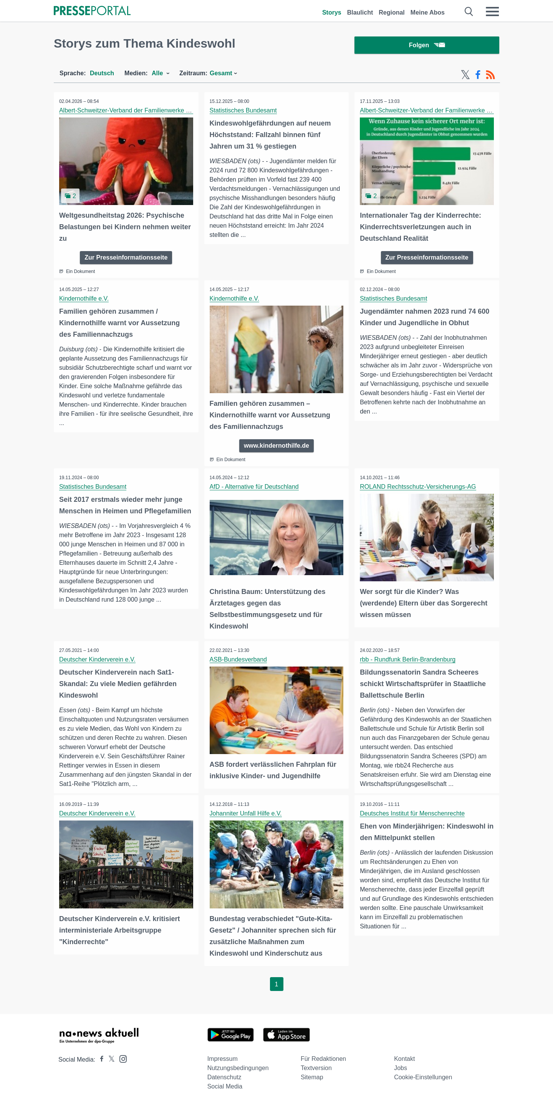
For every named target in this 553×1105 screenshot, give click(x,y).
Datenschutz (224, 1077)
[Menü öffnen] (492, 11)
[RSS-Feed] (490, 76)
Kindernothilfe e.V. (84, 299)
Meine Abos (428, 12)
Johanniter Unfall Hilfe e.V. (246, 814)
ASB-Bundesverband (238, 659)
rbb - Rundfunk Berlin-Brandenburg (408, 659)
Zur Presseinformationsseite (125, 258)
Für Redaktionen (323, 1058)
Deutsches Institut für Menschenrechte (412, 814)
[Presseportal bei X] (109, 1059)
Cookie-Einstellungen (423, 1077)
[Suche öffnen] (469, 11)
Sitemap (312, 1077)
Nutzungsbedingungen (238, 1068)
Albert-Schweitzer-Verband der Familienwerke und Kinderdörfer (146, 111)
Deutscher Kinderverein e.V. (98, 659)
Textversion (316, 1068)
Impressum (222, 1058)
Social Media (225, 1086)
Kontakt (404, 1058)
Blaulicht (360, 12)
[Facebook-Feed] (478, 76)
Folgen (427, 46)
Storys (331, 12)
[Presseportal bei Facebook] (99, 1059)
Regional (392, 12)
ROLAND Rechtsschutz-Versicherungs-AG (418, 487)
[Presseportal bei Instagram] (121, 1058)
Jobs (400, 1068)
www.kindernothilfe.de (276, 446)
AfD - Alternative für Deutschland (254, 487)
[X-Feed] (465, 76)
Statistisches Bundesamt (243, 111)
